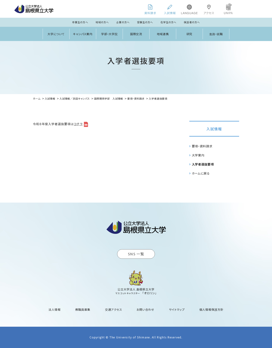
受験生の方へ (145, 22)
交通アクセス (113, 309)
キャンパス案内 (83, 34)
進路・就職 (216, 34)
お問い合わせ (145, 309)
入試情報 (214, 128)
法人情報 (55, 309)
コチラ (78, 124)
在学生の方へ (169, 22)
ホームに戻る (201, 173)
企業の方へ (123, 22)
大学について (56, 34)
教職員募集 (82, 309)
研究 (189, 34)
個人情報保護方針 (211, 309)
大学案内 (198, 155)
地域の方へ (102, 22)
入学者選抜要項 (203, 164)
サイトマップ (177, 309)
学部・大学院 (109, 34)
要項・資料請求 (202, 146)
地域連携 (163, 34)
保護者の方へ (192, 22)
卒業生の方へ (80, 22)
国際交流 (136, 34)
